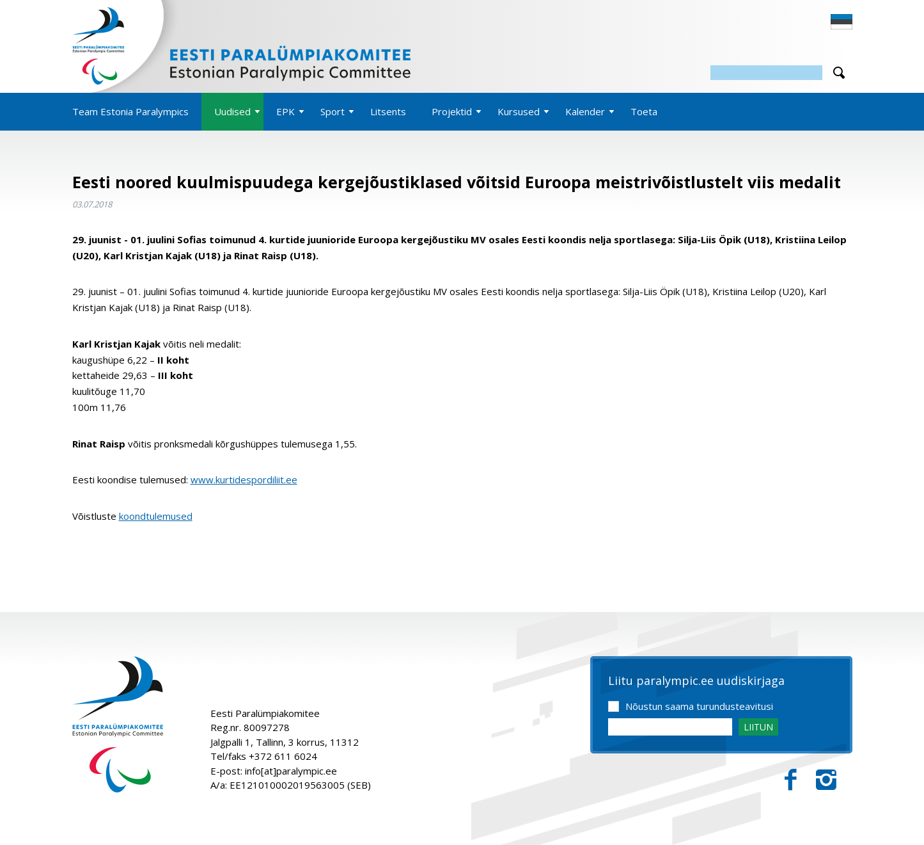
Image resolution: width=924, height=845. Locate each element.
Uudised (232, 111)
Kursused (518, 111)
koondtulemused (155, 516)
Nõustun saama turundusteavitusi (699, 706)
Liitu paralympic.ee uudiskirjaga (696, 681)
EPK (285, 111)
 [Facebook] (791, 780)
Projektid (452, 111)
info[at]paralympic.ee (291, 770)
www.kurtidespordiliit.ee (244, 479)
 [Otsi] (839, 73)
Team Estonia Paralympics (130, 111)
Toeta (643, 111)
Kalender (585, 111)
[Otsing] (766, 72)
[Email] (670, 727)
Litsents (388, 111)
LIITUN (758, 727)
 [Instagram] (826, 780)
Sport (332, 111)
